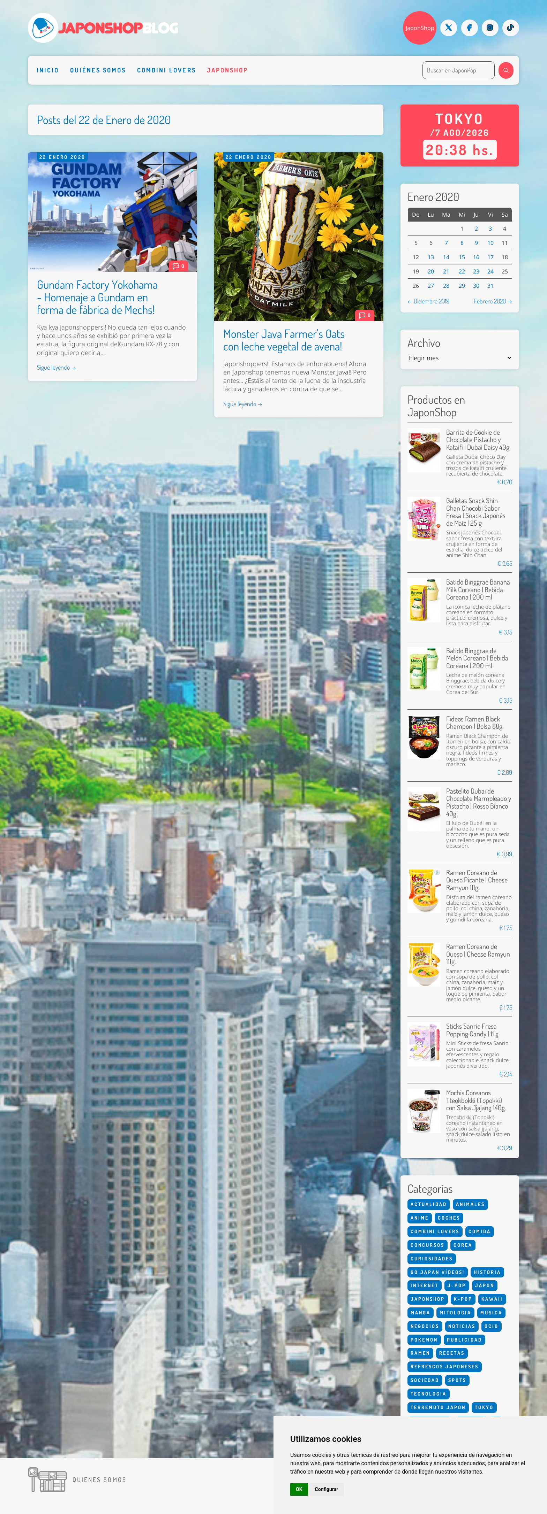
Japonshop (227, 70)
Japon (484, 1285)
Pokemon (424, 1340)
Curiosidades (432, 1258)
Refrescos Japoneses (445, 1366)
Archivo (423, 343)
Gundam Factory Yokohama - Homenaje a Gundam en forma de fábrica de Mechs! (97, 297)
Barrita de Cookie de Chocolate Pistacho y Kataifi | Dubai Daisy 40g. (478, 439)
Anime (420, 1218)
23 (476, 271)
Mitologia (455, 1312)
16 (476, 257)
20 (431, 271)
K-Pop (463, 1299)
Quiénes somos (98, 70)
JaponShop (420, 28)
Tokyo (484, 1407)
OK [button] (299, 1489)
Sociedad (425, 1380)
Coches (449, 1218)
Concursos (427, 1245)
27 (431, 285)
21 (446, 271)
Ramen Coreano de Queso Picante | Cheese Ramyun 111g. (477, 880)
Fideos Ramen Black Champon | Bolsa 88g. (474, 722)
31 (490, 285)
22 (462, 271)
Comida (480, 1231)
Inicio (48, 70)
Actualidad (429, 1204)
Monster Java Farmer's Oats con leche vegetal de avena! (284, 339)
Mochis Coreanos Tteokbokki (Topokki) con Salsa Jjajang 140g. (476, 1100)
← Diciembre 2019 (428, 301)
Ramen (420, 1353)
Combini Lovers (166, 70)
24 (490, 271)
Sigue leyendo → (56, 367)
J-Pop (457, 1285)
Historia (487, 1272)
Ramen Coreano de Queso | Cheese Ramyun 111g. (478, 954)
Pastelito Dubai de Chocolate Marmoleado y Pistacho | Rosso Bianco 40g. (478, 802)
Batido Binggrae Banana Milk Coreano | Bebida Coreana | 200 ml (478, 589)
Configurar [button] (326, 1489)
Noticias (461, 1326)
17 (490, 257)
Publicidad (464, 1340)
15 (462, 257)
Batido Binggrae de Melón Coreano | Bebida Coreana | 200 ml (477, 658)
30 (476, 285)
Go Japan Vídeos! (438, 1272)
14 (446, 257)
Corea (463, 1245)
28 (446, 285)
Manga (420, 1312)
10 (490, 243)
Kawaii (492, 1299)
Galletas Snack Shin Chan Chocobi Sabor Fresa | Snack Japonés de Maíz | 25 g (475, 511)
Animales (470, 1204)
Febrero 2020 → (493, 301)
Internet (425, 1285)
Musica (491, 1312)
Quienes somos (100, 1479)
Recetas (452, 1353)
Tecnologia (429, 1394)
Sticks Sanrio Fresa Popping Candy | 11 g (472, 1030)
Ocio (492, 1326)
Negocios (425, 1326)
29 (462, 285)
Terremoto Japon (438, 1407)
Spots (457, 1380)
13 (431, 257)
